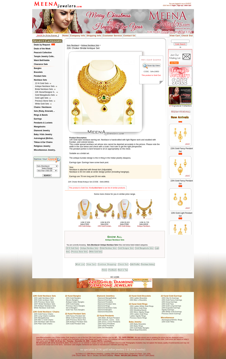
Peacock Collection (43, 52)
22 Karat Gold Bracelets (140, 296)
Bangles (38, 68)
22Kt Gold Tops (168, 304)
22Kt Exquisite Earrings (171, 308)
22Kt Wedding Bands (138, 310)
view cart (187, 5)
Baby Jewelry (135, 322)
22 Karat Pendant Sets (75, 314)
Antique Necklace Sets (45, 86)
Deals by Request (42, 45)
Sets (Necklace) (73, 45)
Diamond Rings (104, 306)
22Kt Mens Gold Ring (138, 308)
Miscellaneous (167, 318)
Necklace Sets (40, 80)
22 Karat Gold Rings (138, 304)
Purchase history (147, 264)
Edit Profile (135, 264)
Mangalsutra (39, 127)
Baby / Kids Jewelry (43, 134)
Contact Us (129, 36)
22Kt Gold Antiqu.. (85, 226)
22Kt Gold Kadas (72, 304)
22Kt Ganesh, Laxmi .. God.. (109, 320)
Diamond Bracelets (105, 312)
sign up (180, 5)
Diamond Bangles (105, 310)
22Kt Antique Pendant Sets (76, 322)
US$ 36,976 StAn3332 (105, 223)
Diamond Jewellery (106, 296)
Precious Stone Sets (44, 101)
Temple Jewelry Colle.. (44, 56)
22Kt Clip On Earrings (170, 298)
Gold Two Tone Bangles (75, 310)
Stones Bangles (72, 300)
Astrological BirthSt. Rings (172, 320)
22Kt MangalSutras (41, 318)
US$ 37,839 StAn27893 (85, 223)
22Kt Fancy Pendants (106, 324)
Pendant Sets (40, 76)
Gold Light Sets (42, 98)
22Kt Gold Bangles (73, 298)
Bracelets (38, 72)
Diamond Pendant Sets (107, 304)
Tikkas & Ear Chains (43, 142)
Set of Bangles (71, 308)
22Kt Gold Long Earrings (171, 306)
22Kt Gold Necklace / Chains (46, 312)
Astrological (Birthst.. (44, 138)
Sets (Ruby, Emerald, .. (44, 111)
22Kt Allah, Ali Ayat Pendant (109, 318)
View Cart (175, 36)
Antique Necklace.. (144, 226)
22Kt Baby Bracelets (138, 324)
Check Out (187, 36)
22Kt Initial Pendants (106, 326)
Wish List (80, 264)
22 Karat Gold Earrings (171, 296)
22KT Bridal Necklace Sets (44, 304)
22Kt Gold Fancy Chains (43, 314)
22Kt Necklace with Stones (44, 322)
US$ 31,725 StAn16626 (144, 223)
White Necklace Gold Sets (44, 308)
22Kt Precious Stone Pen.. (76, 320)
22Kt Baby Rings (136, 326)
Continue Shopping (107, 264)
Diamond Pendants (105, 302)
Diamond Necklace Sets (107, 308)
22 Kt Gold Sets (42, 83)
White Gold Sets (42, 104)
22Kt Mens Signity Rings (139, 312)
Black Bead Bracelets (138, 330)
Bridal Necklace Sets (44, 89)
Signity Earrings (168, 310)
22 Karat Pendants (105, 316)
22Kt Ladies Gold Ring (139, 314)
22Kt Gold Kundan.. (105, 226)
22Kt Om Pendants (105, 328)
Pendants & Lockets (43, 123)
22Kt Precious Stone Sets (44, 302)
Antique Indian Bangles (75, 302)
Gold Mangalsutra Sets (45, 95)
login (174, 5)
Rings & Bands (41, 115)
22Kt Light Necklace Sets (44, 298)
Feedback (112, 270)
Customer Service (112, 36)
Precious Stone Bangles (75, 306)
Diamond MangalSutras (107, 298)
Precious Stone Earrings (171, 314)
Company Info (77, 36)
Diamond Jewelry (42, 130)
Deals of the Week (42, 49)
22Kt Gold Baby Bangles (139, 328)
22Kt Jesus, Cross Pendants (109, 322)
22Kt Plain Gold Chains (43, 324)
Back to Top (122, 270)
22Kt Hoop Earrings (169, 302)
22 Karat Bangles (73, 296)
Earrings (38, 119)
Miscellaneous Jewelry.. (45, 150)
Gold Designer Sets (125, 248)
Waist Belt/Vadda (42, 60)
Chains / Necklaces (43, 107)
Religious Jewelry (42, 146)
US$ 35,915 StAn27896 (125, 223)
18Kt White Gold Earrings (172, 312)
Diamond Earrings (105, 300)
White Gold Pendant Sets (76, 318)
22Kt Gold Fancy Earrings (172, 300)
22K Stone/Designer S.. (45, 92)
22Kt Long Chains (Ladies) (44, 316)
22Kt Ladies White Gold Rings (142, 306)
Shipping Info (94, 36)
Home (66, 36)
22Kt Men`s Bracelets (138, 300)
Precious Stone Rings (138, 318)
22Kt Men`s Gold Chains (43, 320)
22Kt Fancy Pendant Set (75, 316)
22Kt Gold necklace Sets (43, 300)
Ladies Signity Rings (138, 316)
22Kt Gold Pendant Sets (75, 324)
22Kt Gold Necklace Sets (44, 296)
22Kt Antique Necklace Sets (45, 306)
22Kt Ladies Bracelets (138, 298)
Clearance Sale (41, 64)
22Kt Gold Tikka (168, 322)
